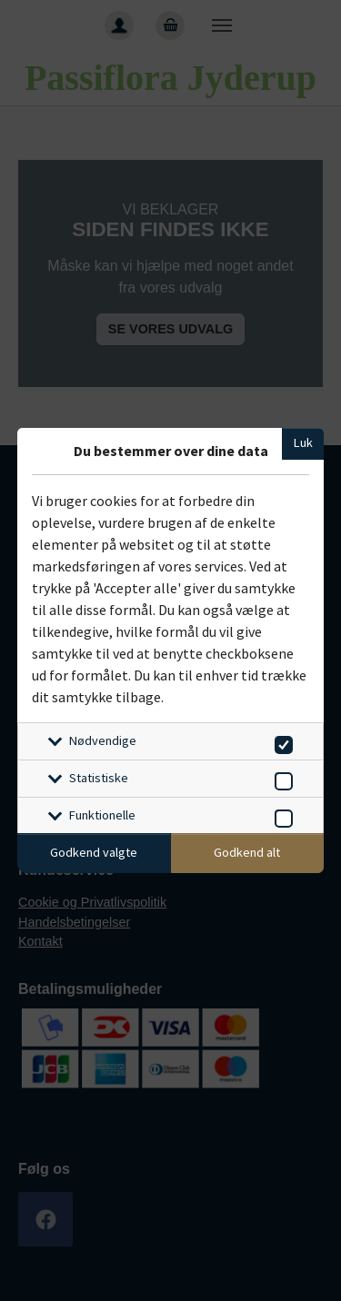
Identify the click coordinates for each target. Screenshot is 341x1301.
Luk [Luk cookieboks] (303, 442)
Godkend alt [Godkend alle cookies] (247, 852)
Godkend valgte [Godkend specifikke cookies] (93, 852)
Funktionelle (102, 815)
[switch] (280, 742)
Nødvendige (102, 740)
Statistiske (98, 778)
